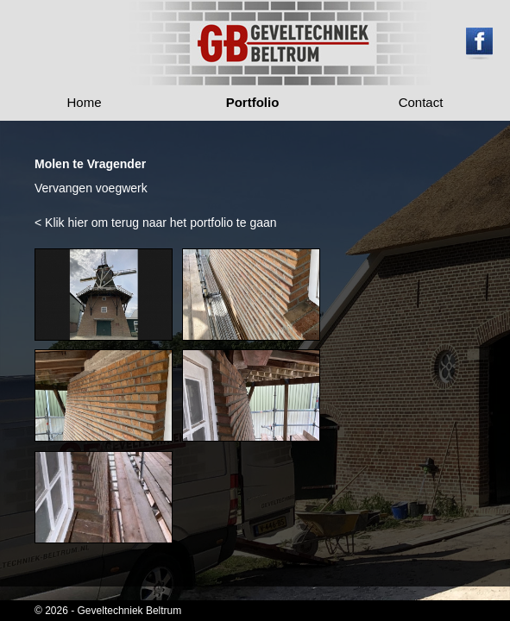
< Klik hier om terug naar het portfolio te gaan (156, 222)
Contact (421, 102)
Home (84, 102)
